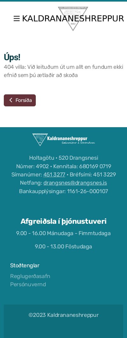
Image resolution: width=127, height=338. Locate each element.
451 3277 (54, 174)
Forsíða (20, 100)
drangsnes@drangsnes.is (75, 183)
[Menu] (16, 19)
